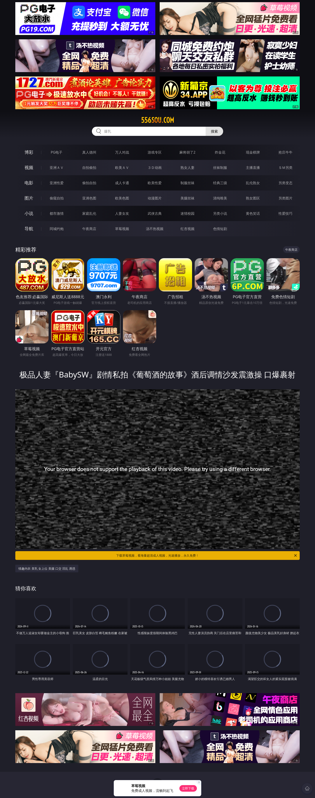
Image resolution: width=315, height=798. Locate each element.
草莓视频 (122, 228)
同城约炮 (57, 228)
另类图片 (285, 198)
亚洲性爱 (57, 182)
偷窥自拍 (57, 198)
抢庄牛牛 (285, 152)
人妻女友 (122, 213)
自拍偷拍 (89, 167)
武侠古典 (155, 213)
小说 (28, 213)
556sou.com (157, 120)
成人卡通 (122, 182)
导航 (28, 229)
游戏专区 (155, 152)
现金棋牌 (253, 152)
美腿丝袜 (187, 198)
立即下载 (188, 788)
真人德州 (89, 152)
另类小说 (220, 213)
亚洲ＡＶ (57, 167)
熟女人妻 (187, 167)
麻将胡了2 (187, 152)
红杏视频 (187, 228)
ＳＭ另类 (285, 167)
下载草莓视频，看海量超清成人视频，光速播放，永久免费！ (207, 555)
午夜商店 (89, 228)
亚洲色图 (89, 198)
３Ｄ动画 (155, 167)
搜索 (214, 131)
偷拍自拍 (89, 182)
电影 (28, 183)
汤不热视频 (154, 228)
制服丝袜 (187, 182)
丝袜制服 (220, 167)
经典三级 (220, 182)
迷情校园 (187, 213)
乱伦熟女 (253, 182)
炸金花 (220, 152)
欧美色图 (122, 198)
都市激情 (57, 213)
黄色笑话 (253, 213)
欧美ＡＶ (122, 167)
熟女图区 (253, 198)
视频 (28, 167)
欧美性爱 (155, 182)
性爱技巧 (285, 213)
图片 (28, 198)
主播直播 (253, 167)
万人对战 (122, 152)
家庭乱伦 (89, 213)
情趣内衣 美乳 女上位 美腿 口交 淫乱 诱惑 (46, 568)
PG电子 (56, 152)
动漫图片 (155, 198)
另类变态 (285, 182)
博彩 (28, 152)
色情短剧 (220, 228)
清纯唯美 (220, 198)
